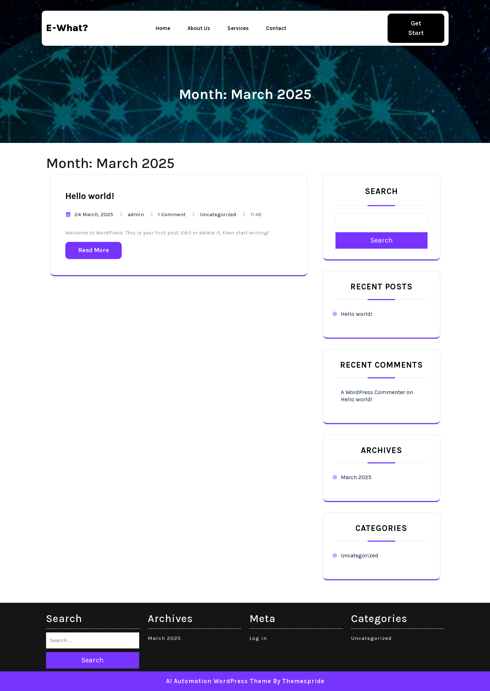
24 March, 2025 (94, 214)
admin (136, 214)
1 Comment (172, 214)
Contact (276, 28)
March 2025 (356, 477)
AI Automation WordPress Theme (218, 681)
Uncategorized (218, 214)
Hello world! (89, 196)
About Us (198, 28)
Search (381, 191)
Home (163, 28)
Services (238, 28)
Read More (93, 250)
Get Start (416, 28)
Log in (258, 638)
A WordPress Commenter (373, 392)
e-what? (67, 28)
